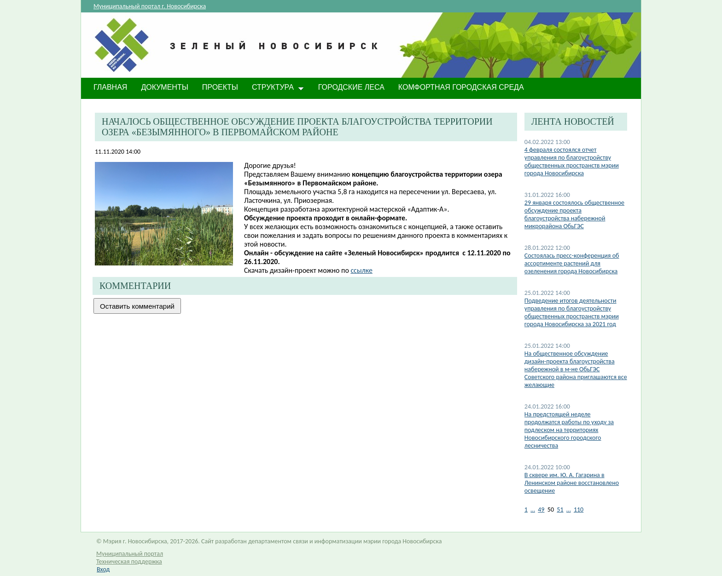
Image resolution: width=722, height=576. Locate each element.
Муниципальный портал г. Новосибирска (149, 6)
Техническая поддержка (129, 561)
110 (578, 509)
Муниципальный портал (129, 554)
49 (541, 509)
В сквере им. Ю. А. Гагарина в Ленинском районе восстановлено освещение (571, 483)
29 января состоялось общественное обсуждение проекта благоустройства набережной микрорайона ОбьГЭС (574, 214)
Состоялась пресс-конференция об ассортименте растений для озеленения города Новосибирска (571, 263)
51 (560, 509)
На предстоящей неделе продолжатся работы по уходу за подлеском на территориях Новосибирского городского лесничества (569, 429)
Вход (103, 569)
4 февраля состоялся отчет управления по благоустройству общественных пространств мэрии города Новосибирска (571, 161)
